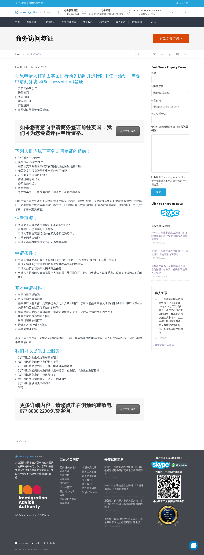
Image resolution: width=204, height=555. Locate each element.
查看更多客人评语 (164, 344)
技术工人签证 (89, 471)
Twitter (38, 543)
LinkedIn (51, 543)
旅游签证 (64, 503)
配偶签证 (50, 22)
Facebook (23, 543)
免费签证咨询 (69, 22)
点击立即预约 (127, 131)
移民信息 (104, 22)
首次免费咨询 (169, 38)
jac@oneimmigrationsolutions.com (106, 13)
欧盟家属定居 (89, 467)
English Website (89, 492)
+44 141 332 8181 (71, 13)
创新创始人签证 (68, 498)
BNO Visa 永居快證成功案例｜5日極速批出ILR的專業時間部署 (169, 253)
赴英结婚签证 (89, 475)
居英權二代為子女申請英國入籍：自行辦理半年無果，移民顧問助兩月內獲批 (169, 269)
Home (18, 54)
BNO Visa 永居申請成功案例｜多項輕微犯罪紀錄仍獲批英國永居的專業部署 (169, 236)
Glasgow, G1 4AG (146, 13)
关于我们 (88, 22)
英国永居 (64, 474)
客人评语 (120, 22)
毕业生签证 (66, 487)
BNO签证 (64, 483)
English (152, 22)
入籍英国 (64, 479)
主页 (17, 22)
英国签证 (31, 22)
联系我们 (137, 22)
